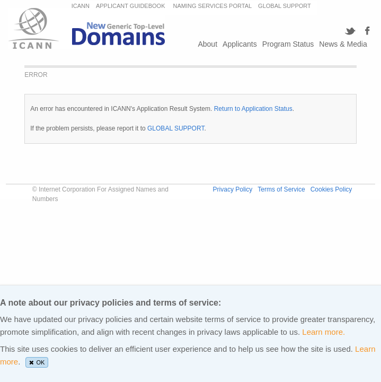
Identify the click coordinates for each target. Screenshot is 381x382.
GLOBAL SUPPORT (284, 6)
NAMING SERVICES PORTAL (212, 6)
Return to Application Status (253, 108)
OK (37, 362)
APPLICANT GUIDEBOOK (131, 6)
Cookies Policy (331, 189)
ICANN (81, 6)
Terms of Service (281, 189)
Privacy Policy (233, 189)
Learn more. (323, 331)
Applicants (240, 44)
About (207, 44)
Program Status (288, 44)
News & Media (343, 44)
